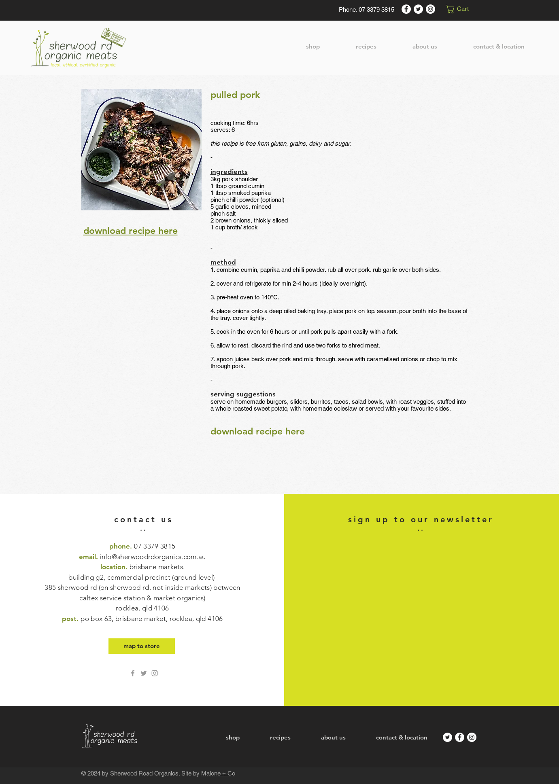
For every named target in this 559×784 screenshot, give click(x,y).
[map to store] (141, 646)
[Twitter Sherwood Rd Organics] (144, 673)
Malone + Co (218, 773)
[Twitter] (418, 9)
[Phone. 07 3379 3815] (366, 9)
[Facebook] (406, 9)
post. (142, 618)
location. (142, 587)
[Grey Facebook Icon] (133, 673)
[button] (462, 9)
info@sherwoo (122, 557)
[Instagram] (430, 9)
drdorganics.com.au (175, 557)
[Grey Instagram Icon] (155, 673)
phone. (142, 546)
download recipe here (130, 230)
